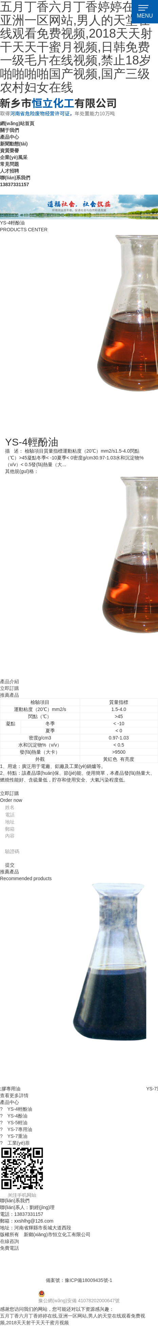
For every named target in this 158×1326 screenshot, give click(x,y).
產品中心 (9, 137)
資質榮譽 (9, 150)
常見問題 (9, 164)
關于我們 (9, 130)
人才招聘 (9, 171)
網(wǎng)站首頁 (17, 123)
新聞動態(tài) (14, 143)
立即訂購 (9, 688)
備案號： (79, 1280)
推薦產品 (9, 695)
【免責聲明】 (111, 1234)
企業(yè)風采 (13, 157)
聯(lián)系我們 (15, 177)
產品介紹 (9, 681)
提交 (10, 865)
